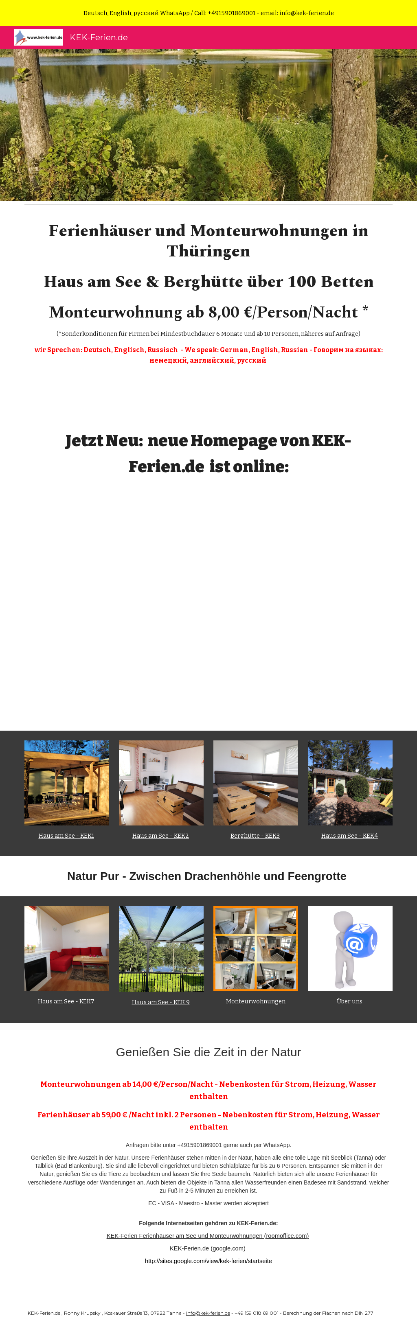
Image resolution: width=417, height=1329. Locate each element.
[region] (208, 13)
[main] (208, 297)
